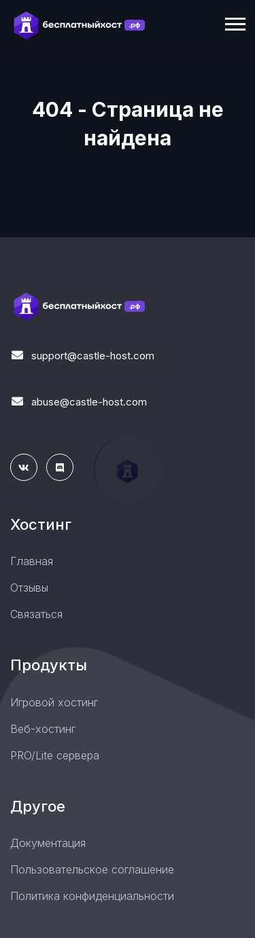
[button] (234, 21)
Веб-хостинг (42, 729)
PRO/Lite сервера (54, 755)
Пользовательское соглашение (92, 869)
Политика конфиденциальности (92, 896)
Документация (48, 843)
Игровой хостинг (54, 702)
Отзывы (29, 587)
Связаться (36, 614)
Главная (31, 561)
